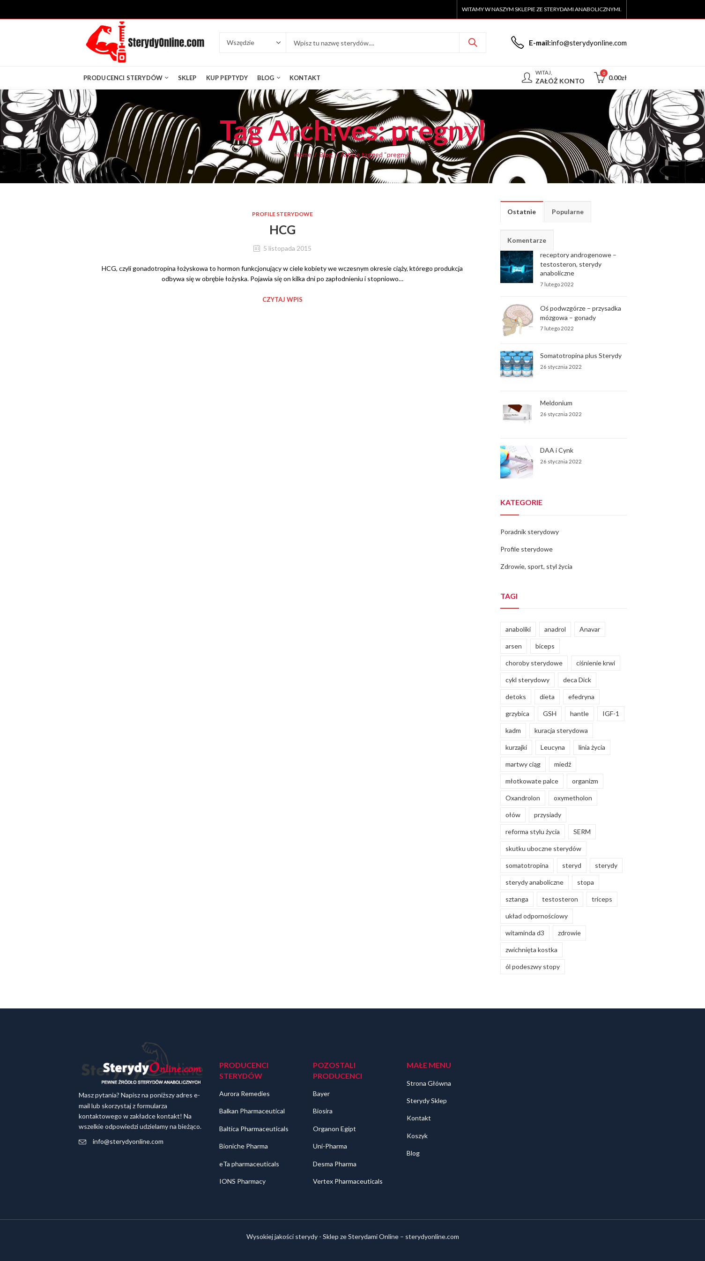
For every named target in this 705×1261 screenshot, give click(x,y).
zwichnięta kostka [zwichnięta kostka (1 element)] (531, 950)
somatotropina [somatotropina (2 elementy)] (527, 865)
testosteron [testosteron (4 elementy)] (560, 899)
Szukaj (472, 42)
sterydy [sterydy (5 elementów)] (606, 865)
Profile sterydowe (282, 213)
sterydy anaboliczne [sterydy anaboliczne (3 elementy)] (534, 882)
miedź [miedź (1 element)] (562, 764)
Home (303, 154)
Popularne (568, 212)
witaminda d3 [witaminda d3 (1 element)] (524, 933)
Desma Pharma (334, 1164)
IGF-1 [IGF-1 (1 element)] (610, 713)
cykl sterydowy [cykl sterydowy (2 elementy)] (527, 680)
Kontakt (419, 1118)
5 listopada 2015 (287, 248)
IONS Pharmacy (242, 1181)
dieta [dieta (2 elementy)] (547, 697)
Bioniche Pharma (243, 1146)
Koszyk (417, 1136)
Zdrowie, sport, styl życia (536, 566)
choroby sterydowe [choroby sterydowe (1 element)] (534, 663)
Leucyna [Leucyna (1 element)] (553, 747)
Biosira (323, 1111)
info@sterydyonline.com (128, 1141)
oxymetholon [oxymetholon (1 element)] (573, 798)
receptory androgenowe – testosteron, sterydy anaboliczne (578, 264)
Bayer (321, 1093)
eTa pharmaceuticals (249, 1164)
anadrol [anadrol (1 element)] (555, 629)
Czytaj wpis (282, 299)
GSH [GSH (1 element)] (550, 713)
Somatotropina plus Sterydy (581, 355)
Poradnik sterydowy (529, 532)
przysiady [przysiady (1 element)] (547, 815)
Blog (326, 154)
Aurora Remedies (244, 1093)
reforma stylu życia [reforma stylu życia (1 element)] (532, 832)
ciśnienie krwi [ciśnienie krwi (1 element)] (595, 663)
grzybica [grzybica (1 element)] (517, 713)
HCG (282, 229)
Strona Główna (429, 1083)
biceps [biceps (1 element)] (545, 646)
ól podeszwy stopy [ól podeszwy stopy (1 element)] (532, 966)
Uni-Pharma (330, 1146)
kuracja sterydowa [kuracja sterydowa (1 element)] (561, 730)
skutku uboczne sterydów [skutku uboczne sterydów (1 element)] (543, 848)
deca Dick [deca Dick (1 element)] (577, 680)
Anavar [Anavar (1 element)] (589, 629)
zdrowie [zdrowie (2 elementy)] (569, 933)
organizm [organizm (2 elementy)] (585, 781)
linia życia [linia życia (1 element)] (592, 747)
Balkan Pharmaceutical (252, 1111)
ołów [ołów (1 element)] (512, 815)
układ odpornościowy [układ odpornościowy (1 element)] (536, 916)
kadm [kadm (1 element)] (513, 730)
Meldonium (556, 403)
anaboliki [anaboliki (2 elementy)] (518, 629)
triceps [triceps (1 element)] (602, 899)
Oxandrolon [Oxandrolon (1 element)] (522, 798)
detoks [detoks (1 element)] (515, 697)
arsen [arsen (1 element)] (513, 646)
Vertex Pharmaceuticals (348, 1181)
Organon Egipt (334, 1129)
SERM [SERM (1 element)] (582, 832)
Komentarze (526, 240)
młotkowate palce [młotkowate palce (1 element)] (531, 781)
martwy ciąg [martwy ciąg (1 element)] (523, 764)
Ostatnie (521, 212)
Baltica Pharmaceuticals (254, 1129)
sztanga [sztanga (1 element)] (516, 899)
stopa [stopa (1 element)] (585, 882)
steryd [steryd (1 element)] (571, 865)
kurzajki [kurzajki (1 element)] (516, 747)
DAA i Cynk (556, 450)
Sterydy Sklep (427, 1100)
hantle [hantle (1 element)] (579, 713)
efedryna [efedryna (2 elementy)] (581, 697)
